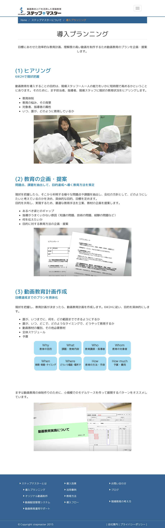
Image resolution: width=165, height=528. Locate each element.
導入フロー (72, 502)
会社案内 (113, 524)
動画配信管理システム (37, 502)
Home (24, 20)
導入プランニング (35, 489)
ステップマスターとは (34, 483)
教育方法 (71, 496)
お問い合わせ (118, 483)
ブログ (115, 489)
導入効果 (71, 483)
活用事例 (71, 489)
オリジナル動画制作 (36, 496)
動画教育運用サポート (37, 508)
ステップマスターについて (46, 20)
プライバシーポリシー (132, 524)
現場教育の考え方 (121, 501)
